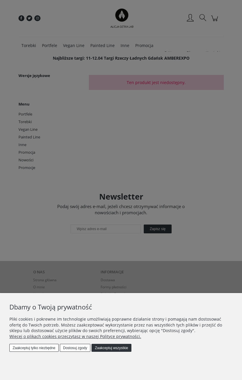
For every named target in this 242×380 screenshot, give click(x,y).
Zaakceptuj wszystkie (111, 348)
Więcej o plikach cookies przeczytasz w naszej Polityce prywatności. (75, 336)
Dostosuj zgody (75, 348)
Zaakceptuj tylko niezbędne (34, 348)
